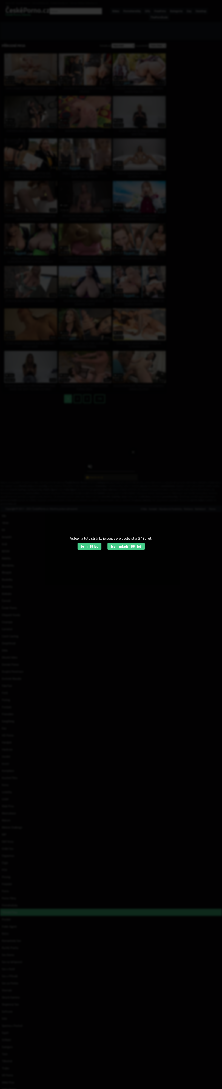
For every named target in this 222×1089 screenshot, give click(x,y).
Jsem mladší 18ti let (126, 546)
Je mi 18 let (89, 546)
